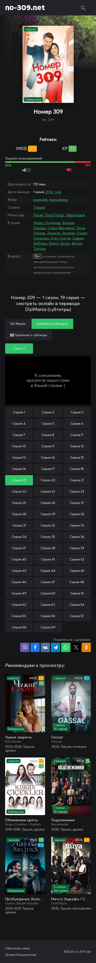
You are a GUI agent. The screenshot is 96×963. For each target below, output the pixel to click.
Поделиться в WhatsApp (65, 647)
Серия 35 (48, 537)
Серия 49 (19, 593)
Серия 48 (76, 582)
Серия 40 (19, 559)
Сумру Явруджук (60, 228)
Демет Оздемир (46, 223)
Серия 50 (48, 593)
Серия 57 (77, 616)
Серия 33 (77, 525)
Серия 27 (77, 503)
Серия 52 (19, 605)
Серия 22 (19, 491)
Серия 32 (48, 525)
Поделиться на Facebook (35, 647)
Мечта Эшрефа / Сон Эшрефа (71, 899)
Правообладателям (20, 955)
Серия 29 (48, 514)
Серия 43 (19, 571)
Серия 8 (47, 435)
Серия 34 (19, 537)
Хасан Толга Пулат (48, 215)
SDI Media (17, 324)
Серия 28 (19, 514)
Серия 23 (48, 491)
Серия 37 (19, 548)
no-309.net (25, 8)
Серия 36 (77, 537)
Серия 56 (48, 616)
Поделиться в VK (45, 647)
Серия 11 (47, 446)
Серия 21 (77, 480)
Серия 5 (48, 423)
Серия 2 (48, 412)
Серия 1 (19, 412)
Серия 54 (77, 605)
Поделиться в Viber (24, 647)
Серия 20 (48, 480)
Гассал (57, 737)
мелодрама (58, 200)
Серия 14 (48, 457)
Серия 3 (77, 412)
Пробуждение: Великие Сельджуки (25, 899)
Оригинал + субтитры (28, 335)
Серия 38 (48, 548)
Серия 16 (19, 469)
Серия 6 (76, 423)
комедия (40, 200)
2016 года (53, 192)
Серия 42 (77, 559)
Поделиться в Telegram (55, 647)
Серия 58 (19, 627)
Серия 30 (77, 514)
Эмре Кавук (75, 215)
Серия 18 (77, 469)
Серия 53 (48, 605)
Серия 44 (47, 571)
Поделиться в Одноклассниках (86, 647)
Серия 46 (19, 582)
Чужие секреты (18, 737)
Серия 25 (19, 503)
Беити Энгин (59, 243)
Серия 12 (77, 446)
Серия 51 (77, 593)
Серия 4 (19, 423)
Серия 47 (48, 582)
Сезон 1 (19, 348)
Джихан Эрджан (61, 233)
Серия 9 (76, 435)
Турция (39, 207)
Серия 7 (19, 435)
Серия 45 (77, 571)
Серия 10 (19, 446)
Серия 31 (19, 525)
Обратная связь (17, 948)
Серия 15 (77, 457)
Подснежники (63, 820)
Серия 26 (48, 503)
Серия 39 (77, 548)
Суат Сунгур (60, 238)
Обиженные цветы (21, 820)
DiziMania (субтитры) (52, 324)
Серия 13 (19, 457)
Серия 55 (19, 616)
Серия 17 (48, 469)
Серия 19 (19, 480)
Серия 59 (48, 627)
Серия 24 (77, 491)
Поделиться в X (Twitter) (76, 647)
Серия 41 (48, 559)
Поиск (83, 7)
